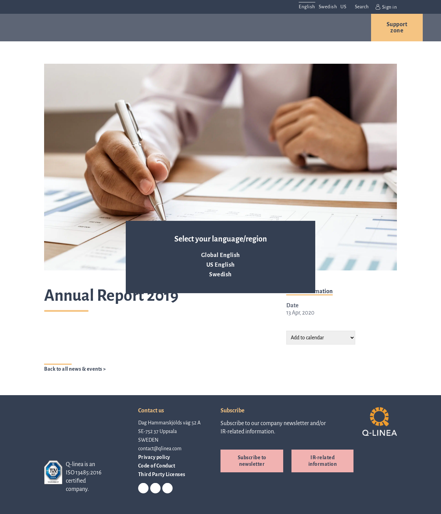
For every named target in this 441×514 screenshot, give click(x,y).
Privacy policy (154, 457)
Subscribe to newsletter (252, 461)
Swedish (220, 274)
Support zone (397, 27)
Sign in (386, 7)
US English (220, 265)
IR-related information (322, 461)
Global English (220, 255)
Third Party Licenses (161, 474)
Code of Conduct (156, 466)
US (343, 6)
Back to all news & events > (75, 369)
